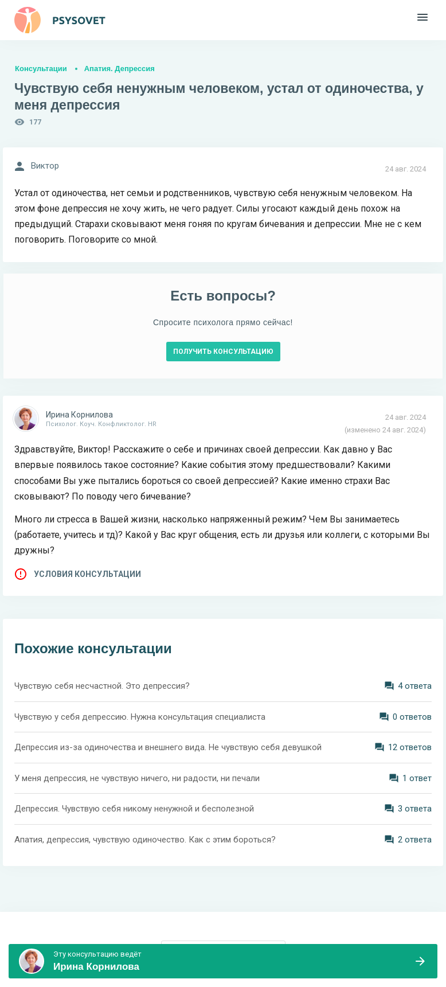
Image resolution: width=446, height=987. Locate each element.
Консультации (41, 68)
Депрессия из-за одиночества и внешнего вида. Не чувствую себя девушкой (168, 747)
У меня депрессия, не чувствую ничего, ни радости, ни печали (137, 778)
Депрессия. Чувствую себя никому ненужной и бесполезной (134, 808)
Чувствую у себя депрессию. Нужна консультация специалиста (139, 717)
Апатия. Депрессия (119, 68)
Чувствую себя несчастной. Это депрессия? (102, 686)
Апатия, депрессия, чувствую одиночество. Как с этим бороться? (145, 839)
